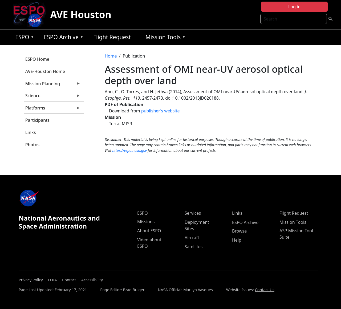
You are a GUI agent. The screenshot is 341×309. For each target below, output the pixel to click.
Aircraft (192, 238)
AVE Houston (80, 14)
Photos (32, 145)
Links (30, 132)
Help (236, 240)
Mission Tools (164, 38)
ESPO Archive (62, 38)
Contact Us (264, 289)
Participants (37, 120)
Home (111, 56)
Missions (146, 222)
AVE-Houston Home (45, 71)
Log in (294, 7)
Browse (239, 231)
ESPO (23, 38)
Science (52, 97)
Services (193, 213)
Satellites (193, 247)
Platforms (52, 109)
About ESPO (149, 231)
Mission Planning (52, 85)
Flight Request (112, 37)
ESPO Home (37, 59)
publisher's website (160, 111)
